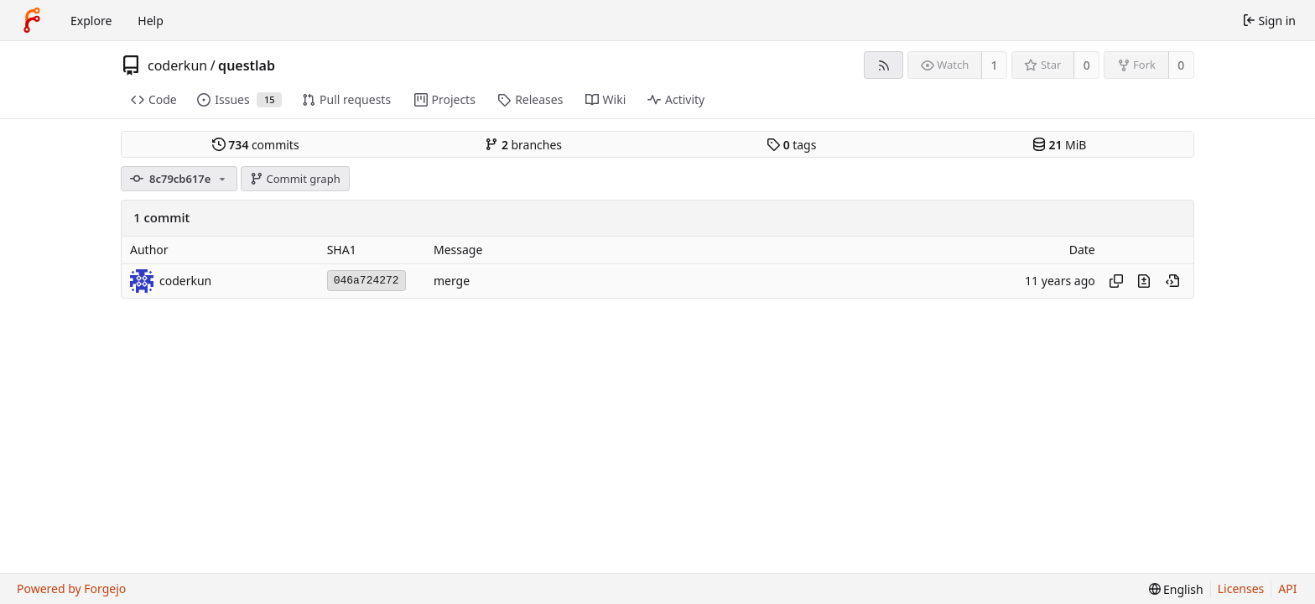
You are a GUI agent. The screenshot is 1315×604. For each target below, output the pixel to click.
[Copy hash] (1116, 281)
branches (523, 145)
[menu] (1176, 589)
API (1287, 588)
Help (151, 21)
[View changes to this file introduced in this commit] (1143, 281)
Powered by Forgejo (71, 588)
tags (791, 145)
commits (255, 145)
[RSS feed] (883, 65)
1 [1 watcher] (994, 65)
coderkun (177, 65)
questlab (246, 65)
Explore (91, 21)
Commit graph (295, 178)
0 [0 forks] (1180, 65)
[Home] (31, 20)
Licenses (1241, 588)
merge (452, 281)
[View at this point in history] (1172, 281)
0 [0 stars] (1087, 65)
